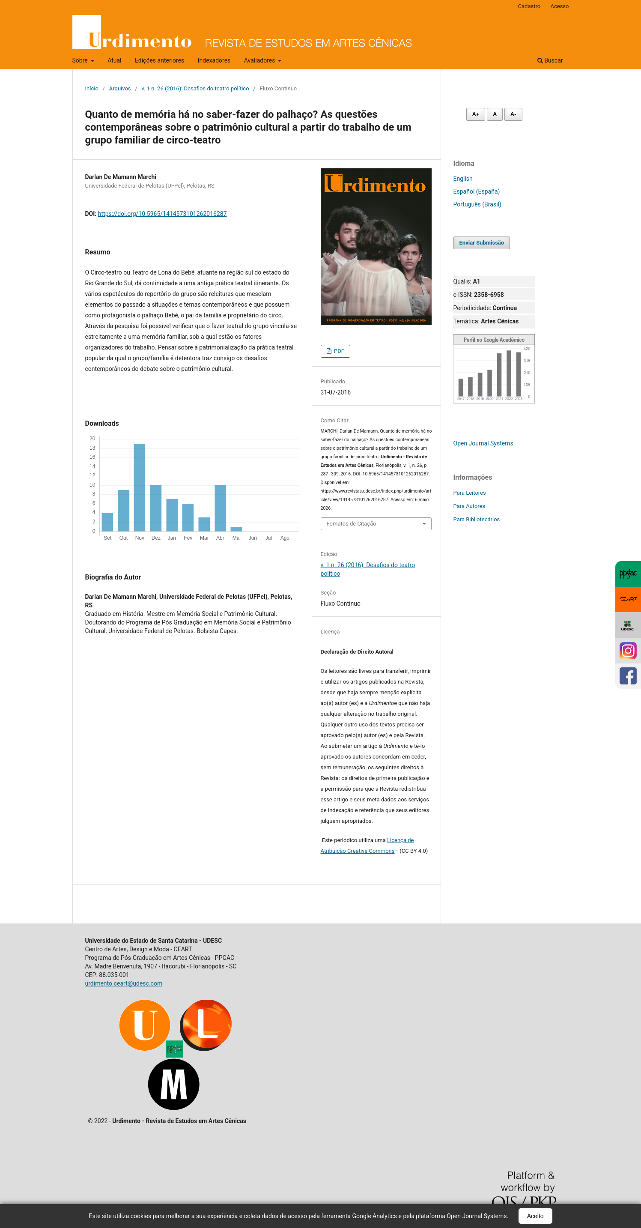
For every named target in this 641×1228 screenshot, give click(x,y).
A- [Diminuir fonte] (513, 114)
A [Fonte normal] (495, 114)
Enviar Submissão (481, 242)
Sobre (80, 60)
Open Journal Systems (483, 443)
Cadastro (529, 6)
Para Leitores (469, 493)
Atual (114, 60)
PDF (338, 351)
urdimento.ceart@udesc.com (124, 983)
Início (91, 88)
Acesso (559, 6)
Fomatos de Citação (351, 523)
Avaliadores (260, 60)
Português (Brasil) (477, 204)
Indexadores (214, 60)
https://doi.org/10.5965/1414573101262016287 (162, 213)
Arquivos (120, 88)
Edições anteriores (159, 60)
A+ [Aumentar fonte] (476, 114)
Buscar (550, 60)
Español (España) (476, 191)
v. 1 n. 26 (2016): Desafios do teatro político (195, 88)
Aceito (535, 1216)
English (463, 178)
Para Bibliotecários (476, 519)
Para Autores (469, 506)
